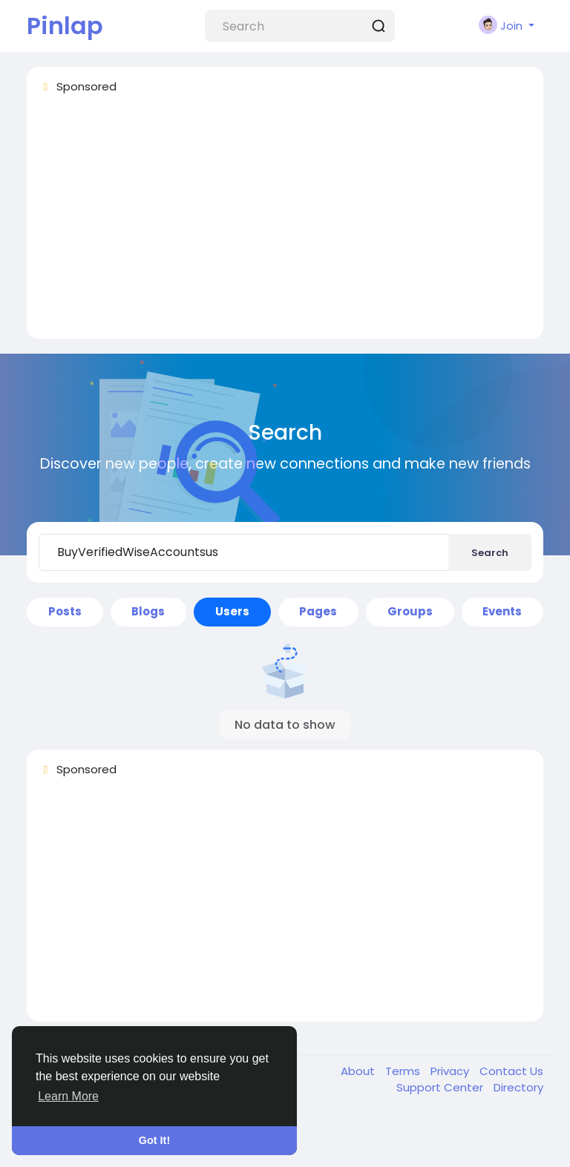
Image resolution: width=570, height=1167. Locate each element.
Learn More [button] (68, 1096)
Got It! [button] (154, 1140)
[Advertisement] (285, 223)
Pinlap (65, 25)
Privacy (451, 1071)
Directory (518, 1087)
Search (489, 553)
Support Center (441, 1087)
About (359, 1071)
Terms (404, 1071)
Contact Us (511, 1071)
